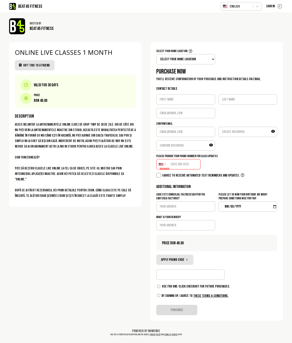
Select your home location (172, 51)
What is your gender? (168, 217)
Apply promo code (175, 260)
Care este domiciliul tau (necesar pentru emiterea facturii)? (180, 196)
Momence (154, 331)
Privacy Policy (155, 334)
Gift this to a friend (34, 65)
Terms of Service (170, 334)
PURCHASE (177, 310)
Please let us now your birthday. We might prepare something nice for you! (243, 196)
